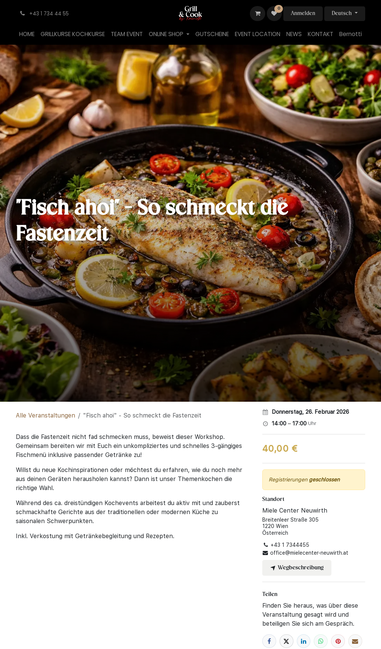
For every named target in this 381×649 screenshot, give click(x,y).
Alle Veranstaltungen (45, 415)
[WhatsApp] (321, 641)
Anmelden (303, 13)
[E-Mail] (355, 641)
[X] (286, 641)
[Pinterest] (338, 641)
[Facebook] (269, 641)
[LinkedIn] (304, 641)
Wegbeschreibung (297, 568)
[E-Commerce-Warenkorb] (257, 13)
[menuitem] (27, 34)
